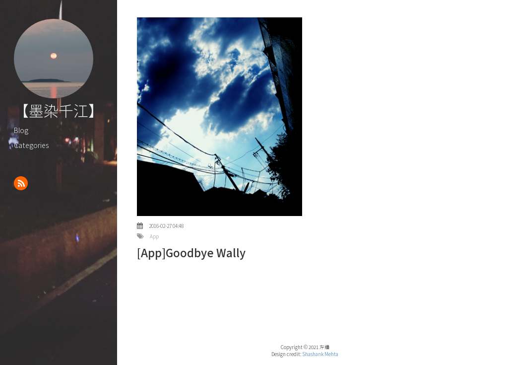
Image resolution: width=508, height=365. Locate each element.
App (154, 236)
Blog (21, 130)
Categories (31, 145)
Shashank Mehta (320, 354)
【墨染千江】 (58, 110)
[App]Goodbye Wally (191, 252)
